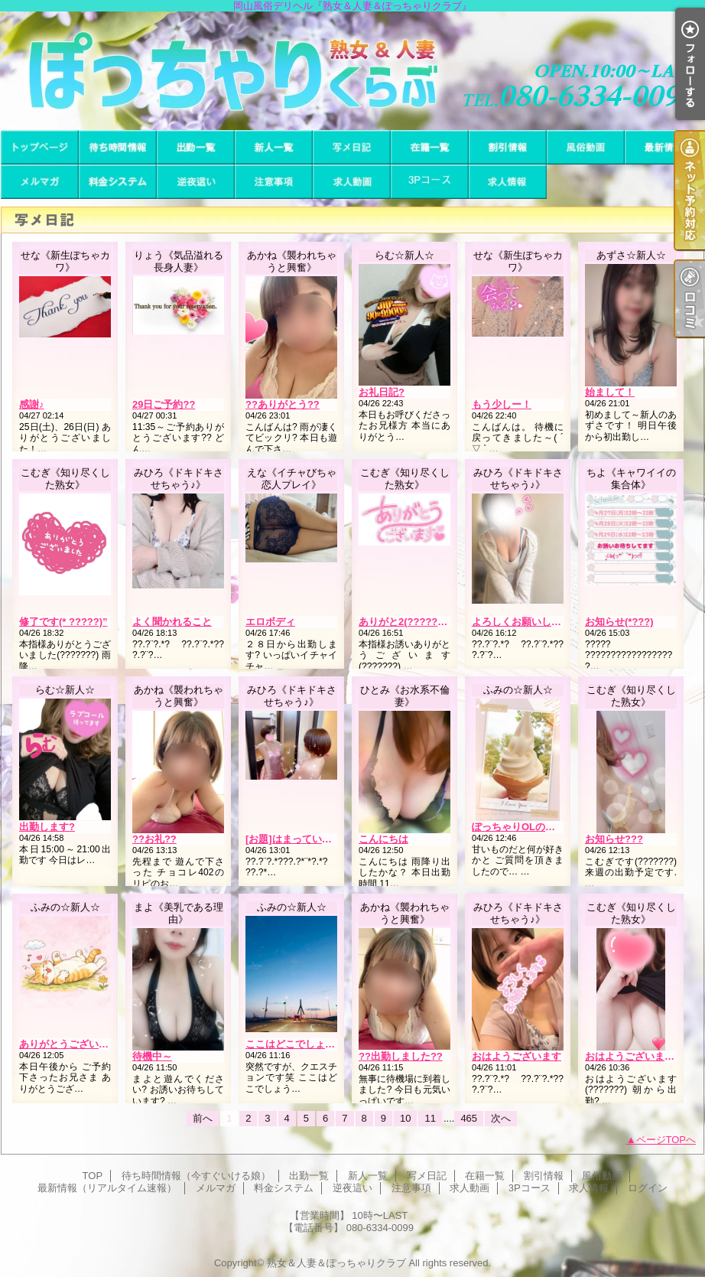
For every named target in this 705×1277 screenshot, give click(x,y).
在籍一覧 (430, 147)
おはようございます (516, 1056)
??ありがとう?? (282, 404)
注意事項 (274, 182)
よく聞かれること (172, 621)
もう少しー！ (501, 404)
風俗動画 (586, 147)
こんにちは (383, 839)
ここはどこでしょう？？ (300, 1044)
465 (468, 1118)
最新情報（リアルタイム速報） (664, 147)
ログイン (648, 1188)
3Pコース (430, 182)
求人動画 (352, 182)
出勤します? (47, 826)
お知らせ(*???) (619, 621)
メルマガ (40, 182)
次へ (501, 1118)
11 (429, 1118)
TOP (40, 147)
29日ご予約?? (163, 404)
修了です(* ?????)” (63, 621)
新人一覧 (274, 147)
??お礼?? (154, 839)
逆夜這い (196, 182)
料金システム (118, 182)
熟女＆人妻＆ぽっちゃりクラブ (336, 1263)
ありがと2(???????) (406, 621)
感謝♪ (31, 404)
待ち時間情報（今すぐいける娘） (118, 147)
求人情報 (508, 182)
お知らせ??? (614, 839)
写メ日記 (352, 147)
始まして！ (610, 392)
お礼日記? (381, 392)
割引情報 (508, 147)
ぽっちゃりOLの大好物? (526, 826)
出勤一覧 (196, 147)
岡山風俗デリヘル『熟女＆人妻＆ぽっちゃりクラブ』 (352, 70)
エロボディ (270, 621)
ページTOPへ (666, 1139)
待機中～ (152, 1056)
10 (405, 1118)
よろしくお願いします (521, 621)
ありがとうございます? (72, 1044)
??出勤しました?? (401, 1056)
